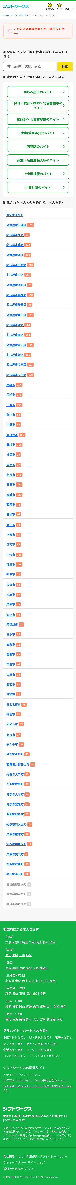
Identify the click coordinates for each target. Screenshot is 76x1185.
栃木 (45, 942)
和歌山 (44, 968)
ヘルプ (20, 1156)
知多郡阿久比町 (16, 824)
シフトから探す (13, 1044)
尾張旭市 (12, 624)
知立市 (10, 615)
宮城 (32, 981)
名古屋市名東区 (16, 364)
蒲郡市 (10, 514)
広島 (29, 1006)
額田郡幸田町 (15, 874)
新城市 (10, 574)
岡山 (22, 1006)
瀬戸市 (10, 415)
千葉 (32, 942)
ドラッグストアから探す (44, 1056)
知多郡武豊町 (15, 864)
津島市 (10, 454)
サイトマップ (36, 1162)
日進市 (10, 664)
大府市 (10, 594)
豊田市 (10, 484)
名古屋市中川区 (16, 315)
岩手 (25, 981)
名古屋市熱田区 (16, 304)
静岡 (15, 955)
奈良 (36, 968)
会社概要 (9, 1156)
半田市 (10, 424)
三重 (22, 955)
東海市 (10, 585)
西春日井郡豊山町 (17, 764)
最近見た (50, 8)
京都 (22, 968)
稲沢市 (10, 564)
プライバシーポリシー (53, 1156)
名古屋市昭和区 (16, 285)
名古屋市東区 (15, 235)
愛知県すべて (14, 215)
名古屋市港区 (15, 325)
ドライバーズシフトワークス (21, 1075)
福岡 (8, 1019)
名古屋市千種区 (16, 225)
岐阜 (29, 955)
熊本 (29, 1019)
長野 (43, 993)
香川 (49, 1006)
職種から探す (63, 1037)
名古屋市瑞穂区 (16, 295)
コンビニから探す (14, 1056)
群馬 (52, 942)
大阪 (8, 968)
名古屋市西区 (15, 255)
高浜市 (10, 634)
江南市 (10, 544)
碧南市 (10, 465)
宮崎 (43, 1019)
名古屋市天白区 (16, 375)
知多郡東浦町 (15, 834)
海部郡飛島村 (15, 814)
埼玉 (25, 942)
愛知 (8, 955)
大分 (36, 1019)
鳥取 (8, 1006)
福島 (52, 981)
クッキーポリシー (14, 1162)
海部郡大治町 (15, 794)
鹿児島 (51, 1019)
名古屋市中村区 (16, 265)
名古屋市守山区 (16, 345)
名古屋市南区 (15, 335)
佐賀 (15, 1019)
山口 (36, 1006)
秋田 (39, 981)
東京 (8, 942)
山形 (45, 981)
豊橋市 (10, 385)
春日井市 (12, 435)
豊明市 (10, 654)
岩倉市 (10, 644)
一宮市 (10, 405)
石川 (22, 993)
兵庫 (15, 968)
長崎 (22, 1019)
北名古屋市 (13, 704)
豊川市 (10, 444)
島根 (15, 1006)
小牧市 (10, 555)
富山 (15, 993)
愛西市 (10, 684)
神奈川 (16, 942)
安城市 (10, 495)
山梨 (36, 993)
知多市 (10, 604)
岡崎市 (10, 394)
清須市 (10, 694)
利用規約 (32, 1156)
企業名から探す (13, 1050)
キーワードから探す (39, 1050)
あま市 (10, 735)
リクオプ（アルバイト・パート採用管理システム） (36, 1080)
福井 (29, 993)
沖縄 (59, 1019)
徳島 (43, 1006)
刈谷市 (10, 475)
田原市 (10, 675)
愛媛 (56, 1006)
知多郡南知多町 (16, 844)
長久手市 (12, 744)
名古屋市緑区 (15, 355)
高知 (63, 1006)
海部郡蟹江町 (15, 804)
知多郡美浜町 (15, 854)
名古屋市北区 (15, 245)
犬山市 (10, 525)
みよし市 (12, 724)
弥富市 (10, 714)
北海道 (9, 981)
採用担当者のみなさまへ (18, 1169)
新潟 (8, 993)
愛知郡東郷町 (15, 754)
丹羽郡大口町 (15, 774)
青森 (18, 981)
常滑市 (10, 535)
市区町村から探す (14, 1037)
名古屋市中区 (15, 275)
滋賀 (29, 968)
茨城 (39, 942)
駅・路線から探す (40, 1037)
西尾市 (10, 504)
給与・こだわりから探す (42, 1044)
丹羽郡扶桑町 (15, 784)
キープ (59, 8)
